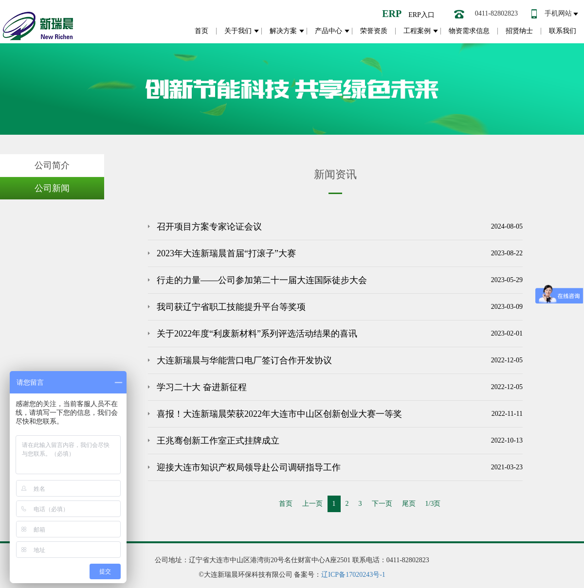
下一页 (382, 503)
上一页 (312, 503)
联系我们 (562, 31)
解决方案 (283, 31)
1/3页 (433, 503)
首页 (201, 31)
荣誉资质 (373, 31)
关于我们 (238, 31)
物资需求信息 (469, 31)
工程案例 (417, 31)
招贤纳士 (519, 31)
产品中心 (328, 31)
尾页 (409, 503)
